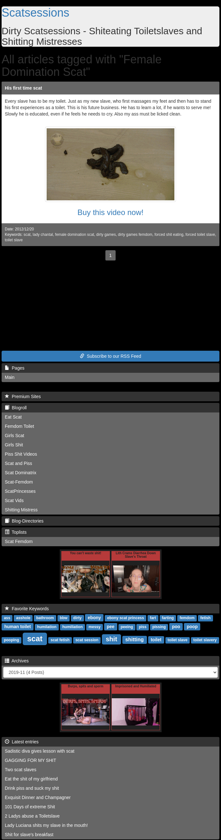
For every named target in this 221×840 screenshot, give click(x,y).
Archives (17, 660)
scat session (86, 640)
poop (192, 626)
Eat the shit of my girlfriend (31, 778)
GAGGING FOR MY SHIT (30, 760)
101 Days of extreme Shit (30, 806)
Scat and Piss (18, 463)
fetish (205, 618)
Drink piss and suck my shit (32, 788)
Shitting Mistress (21, 509)
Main (9, 377)
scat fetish (60, 640)
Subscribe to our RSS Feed (110, 356)
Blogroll (16, 407)
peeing (127, 627)
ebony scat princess (125, 618)
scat (27, 234)
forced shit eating (169, 234)
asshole (23, 618)
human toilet (17, 626)
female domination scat (74, 234)
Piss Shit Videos (21, 454)
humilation (47, 627)
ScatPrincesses (20, 491)
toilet (156, 639)
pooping (11, 640)
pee (110, 626)
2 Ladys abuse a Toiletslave (32, 816)
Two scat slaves (20, 769)
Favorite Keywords (27, 608)
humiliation (72, 627)
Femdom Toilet (19, 426)
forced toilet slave (200, 234)
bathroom (45, 618)
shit (111, 639)
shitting (134, 639)
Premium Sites (23, 396)
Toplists (16, 532)
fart (153, 618)
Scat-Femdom (19, 481)
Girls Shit (14, 444)
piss (143, 627)
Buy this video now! (111, 212)
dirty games (106, 234)
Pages (14, 368)
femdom (186, 618)
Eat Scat (13, 417)
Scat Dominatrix (20, 472)
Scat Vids (14, 500)
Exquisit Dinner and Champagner (38, 797)
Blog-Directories (24, 521)
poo (176, 626)
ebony (94, 617)
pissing (159, 627)
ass (7, 618)
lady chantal (43, 234)
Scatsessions (35, 12)
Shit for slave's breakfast (29, 834)
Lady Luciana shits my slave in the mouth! (46, 825)
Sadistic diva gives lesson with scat (39, 751)
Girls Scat (14, 435)
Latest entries (22, 741)
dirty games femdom (135, 234)
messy (94, 627)
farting (168, 618)
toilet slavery (205, 640)
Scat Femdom (19, 541)
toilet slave (14, 240)
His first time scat (23, 88)
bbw (63, 618)
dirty (77, 618)
